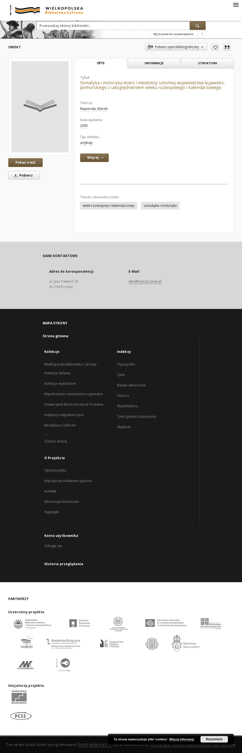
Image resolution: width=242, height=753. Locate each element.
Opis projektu (55, 470)
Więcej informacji (181, 739)
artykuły (86, 142)
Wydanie (124, 427)
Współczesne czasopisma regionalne (73, 394)
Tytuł (121, 374)
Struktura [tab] (207, 63)
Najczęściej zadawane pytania (68, 480)
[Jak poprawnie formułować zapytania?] (202, 34)
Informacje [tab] (154, 63)
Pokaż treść (25, 162)
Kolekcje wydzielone (60, 383)
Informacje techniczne (61, 501)
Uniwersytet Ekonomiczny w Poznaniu (74, 404)
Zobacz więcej (55, 441)
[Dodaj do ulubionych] (215, 47)
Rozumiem (214, 739)
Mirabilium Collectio (60, 425)
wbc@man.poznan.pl (145, 281)
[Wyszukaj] (198, 25)
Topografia (126, 364)
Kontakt (50, 491)
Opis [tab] (100, 63)
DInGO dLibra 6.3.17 (95, 744)
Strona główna (56, 336)
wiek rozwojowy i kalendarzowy (108, 205)
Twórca (123, 395)
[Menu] (236, 4)
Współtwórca (127, 406)
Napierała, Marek (94, 108)
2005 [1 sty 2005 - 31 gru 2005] (84, 125)
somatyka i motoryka (160, 205)
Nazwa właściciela (131, 385)
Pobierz (22, 175)
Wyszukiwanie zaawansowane (173, 34)
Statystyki (51, 512)
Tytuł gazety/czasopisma (136, 416)
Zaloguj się (53, 545)
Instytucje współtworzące (64, 414)
